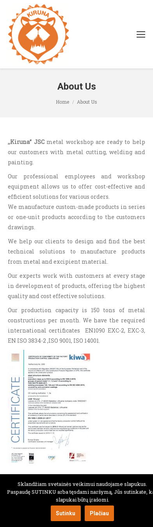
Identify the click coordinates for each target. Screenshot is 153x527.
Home (62, 102)
